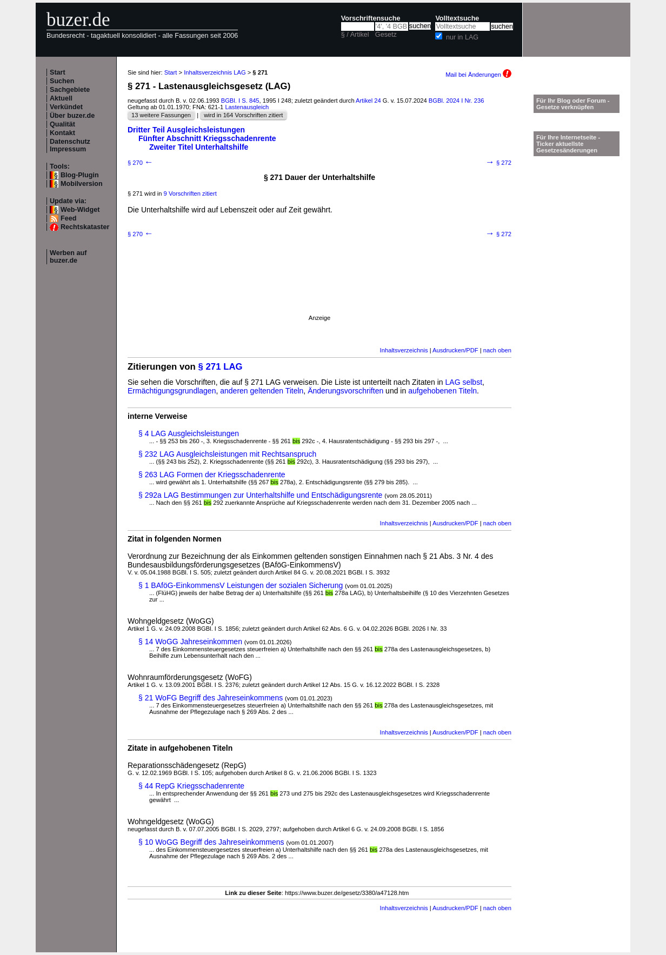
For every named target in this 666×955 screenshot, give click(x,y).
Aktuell (61, 98)
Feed (68, 218)
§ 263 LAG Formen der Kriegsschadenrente (211, 474)
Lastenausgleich (247, 107)
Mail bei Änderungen (478, 74)
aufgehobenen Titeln (442, 390)
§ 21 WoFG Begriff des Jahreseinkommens (210, 697)
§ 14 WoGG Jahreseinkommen (190, 641)
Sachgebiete (70, 90)
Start (57, 72)
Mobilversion (82, 184)
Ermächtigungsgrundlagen (172, 390)
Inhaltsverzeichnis (404, 350)
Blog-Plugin (80, 175)
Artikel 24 (368, 100)
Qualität (62, 124)
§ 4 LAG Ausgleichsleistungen (188, 433)
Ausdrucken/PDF (455, 350)
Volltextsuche (457, 18)
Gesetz (386, 34)
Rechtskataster (85, 227)
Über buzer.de (72, 115)
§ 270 (141, 162)
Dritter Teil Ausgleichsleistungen (186, 129)
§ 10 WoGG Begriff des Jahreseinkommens (211, 842)
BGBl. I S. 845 (240, 100)
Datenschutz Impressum (70, 145)
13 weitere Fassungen (161, 115)
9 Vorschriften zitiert (190, 193)
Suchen (62, 81)
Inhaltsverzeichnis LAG (214, 72)
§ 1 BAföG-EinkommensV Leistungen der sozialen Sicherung (240, 585)
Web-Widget (80, 209)
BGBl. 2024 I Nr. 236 (456, 100)
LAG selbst (463, 382)
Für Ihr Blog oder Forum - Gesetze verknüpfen (573, 103)
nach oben (497, 350)
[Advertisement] (319, 290)
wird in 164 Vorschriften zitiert (243, 115)
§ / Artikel (355, 34)
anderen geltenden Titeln (261, 390)
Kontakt (62, 133)
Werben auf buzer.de (68, 256)
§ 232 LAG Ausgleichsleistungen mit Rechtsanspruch (227, 454)
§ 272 (498, 162)
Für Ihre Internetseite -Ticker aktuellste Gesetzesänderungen (568, 143)
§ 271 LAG (220, 367)
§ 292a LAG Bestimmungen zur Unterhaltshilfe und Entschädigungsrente (260, 495)
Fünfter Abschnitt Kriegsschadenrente (207, 138)
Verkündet (66, 107)
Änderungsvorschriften (345, 390)
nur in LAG (462, 37)
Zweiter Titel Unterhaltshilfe (198, 147)
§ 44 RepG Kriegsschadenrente (191, 786)
